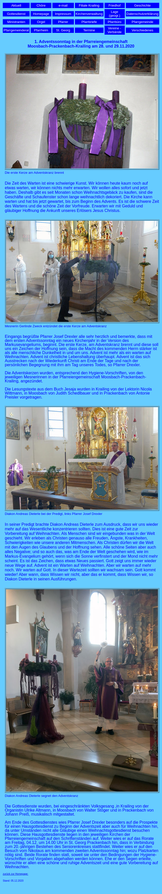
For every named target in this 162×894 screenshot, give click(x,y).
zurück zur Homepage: (15, 874)
